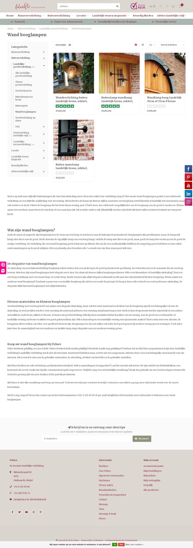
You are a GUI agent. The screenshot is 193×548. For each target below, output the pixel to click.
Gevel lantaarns (23, 90)
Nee (121, 544)
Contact (103, 499)
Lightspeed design (113, 540)
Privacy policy (106, 485)
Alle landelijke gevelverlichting (23, 74)
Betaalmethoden (107, 490)
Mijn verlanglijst (151, 480)
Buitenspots (21, 105)
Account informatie (153, 466)
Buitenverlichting (59, 15)
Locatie (81, 15)
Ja (115, 544)
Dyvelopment (131, 540)
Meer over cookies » (134, 544)
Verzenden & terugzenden (112, 495)
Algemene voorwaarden (111, 475)
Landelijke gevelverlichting (24, 65)
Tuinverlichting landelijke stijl (22, 134)
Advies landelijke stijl (170, 15)
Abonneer (142, 438)
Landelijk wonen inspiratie (109, 15)
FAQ (17, 126)
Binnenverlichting (29, 15)
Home (10, 15)
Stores (102, 518)
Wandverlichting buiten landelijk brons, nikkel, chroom (71, 101)
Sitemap (103, 504)
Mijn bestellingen (152, 471)
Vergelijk (148, 485)
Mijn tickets (149, 475)
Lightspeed (98, 540)
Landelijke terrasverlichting (23, 143)
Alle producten (151, 490)
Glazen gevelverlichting (23, 83)
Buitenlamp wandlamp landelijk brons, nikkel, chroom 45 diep (117, 101)
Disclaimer (104, 480)
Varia (101, 509)
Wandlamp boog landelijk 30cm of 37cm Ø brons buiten (164, 101)
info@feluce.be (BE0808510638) (30, 499)
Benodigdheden (143, 15)
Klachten (103, 466)
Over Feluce (105, 471)
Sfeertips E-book (107, 514)
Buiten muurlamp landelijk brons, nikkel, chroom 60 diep (71, 168)
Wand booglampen (25, 112)
